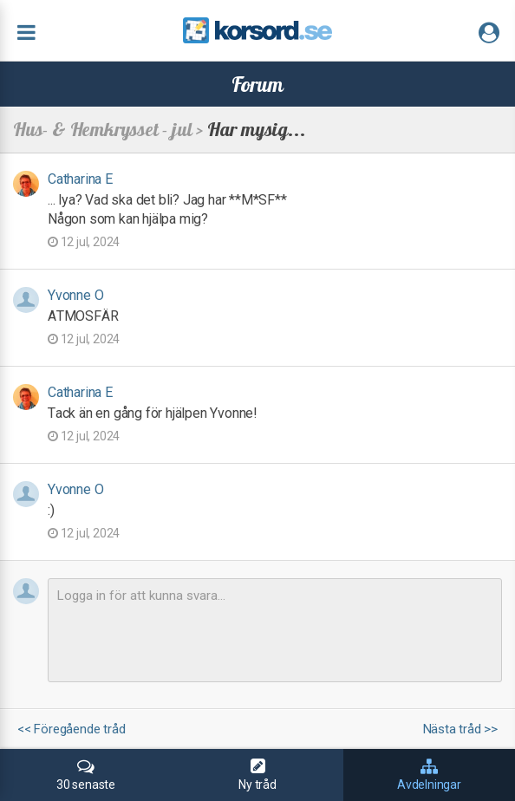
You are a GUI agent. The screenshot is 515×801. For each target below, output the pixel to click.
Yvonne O (75, 295)
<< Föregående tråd (71, 729)
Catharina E (80, 179)
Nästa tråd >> (460, 729)
